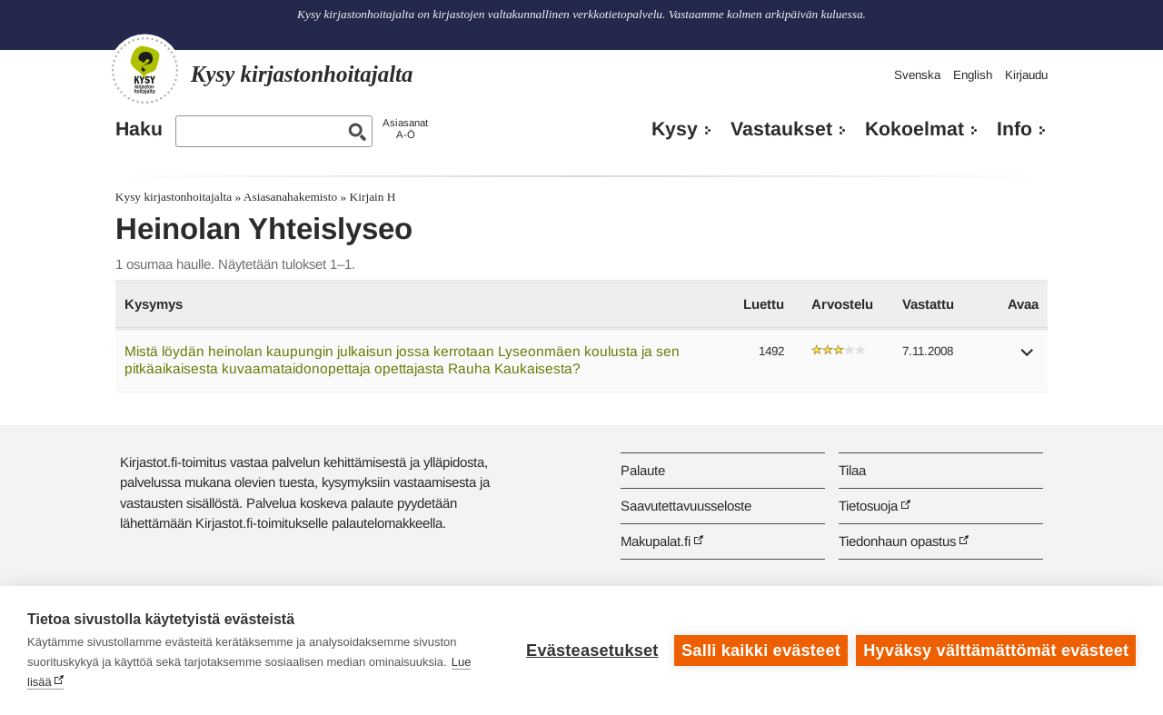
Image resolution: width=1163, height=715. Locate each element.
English (972, 75)
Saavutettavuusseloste (686, 505)
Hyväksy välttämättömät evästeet (995, 650)
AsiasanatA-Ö (405, 128)
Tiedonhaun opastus (897, 541)
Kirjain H (373, 197)
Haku (139, 129)
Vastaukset (781, 129)
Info (1014, 129)
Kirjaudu (1026, 75)
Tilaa (852, 470)
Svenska (917, 75)
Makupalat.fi (656, 541)
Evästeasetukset (592, 650)
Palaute (643, 470)
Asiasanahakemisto (290, 197)
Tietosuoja (868, 505)
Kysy (674, 129)
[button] (1028, 358)
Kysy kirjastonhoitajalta (173, 197)
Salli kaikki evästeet (760, 650)
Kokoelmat (914, 129)
